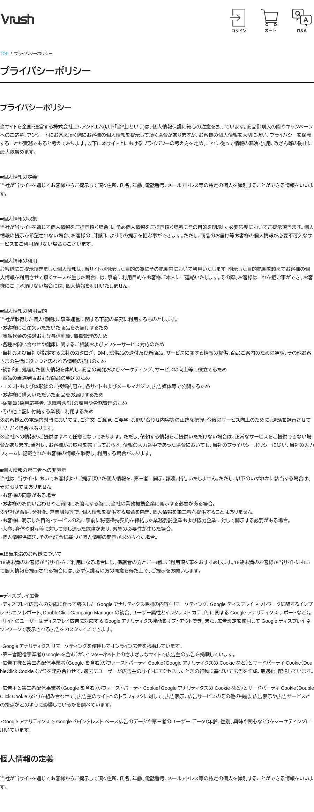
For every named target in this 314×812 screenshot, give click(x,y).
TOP (4, 53)
